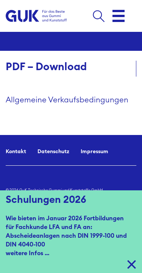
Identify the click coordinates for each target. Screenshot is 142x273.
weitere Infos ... (27, 253)
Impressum (94, 151)
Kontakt (16, 151)
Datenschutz (53, 151)
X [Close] (131, 263)
